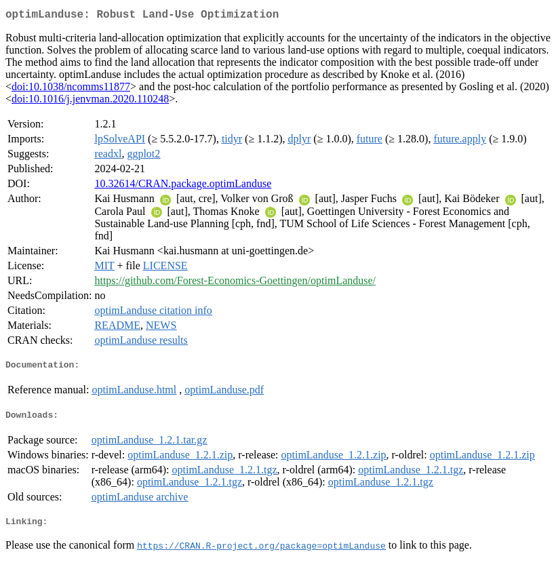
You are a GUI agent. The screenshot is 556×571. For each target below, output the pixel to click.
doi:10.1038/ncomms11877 (71, 89)
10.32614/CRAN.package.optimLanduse (182, 186)
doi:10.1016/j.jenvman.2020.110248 (90, 101)
